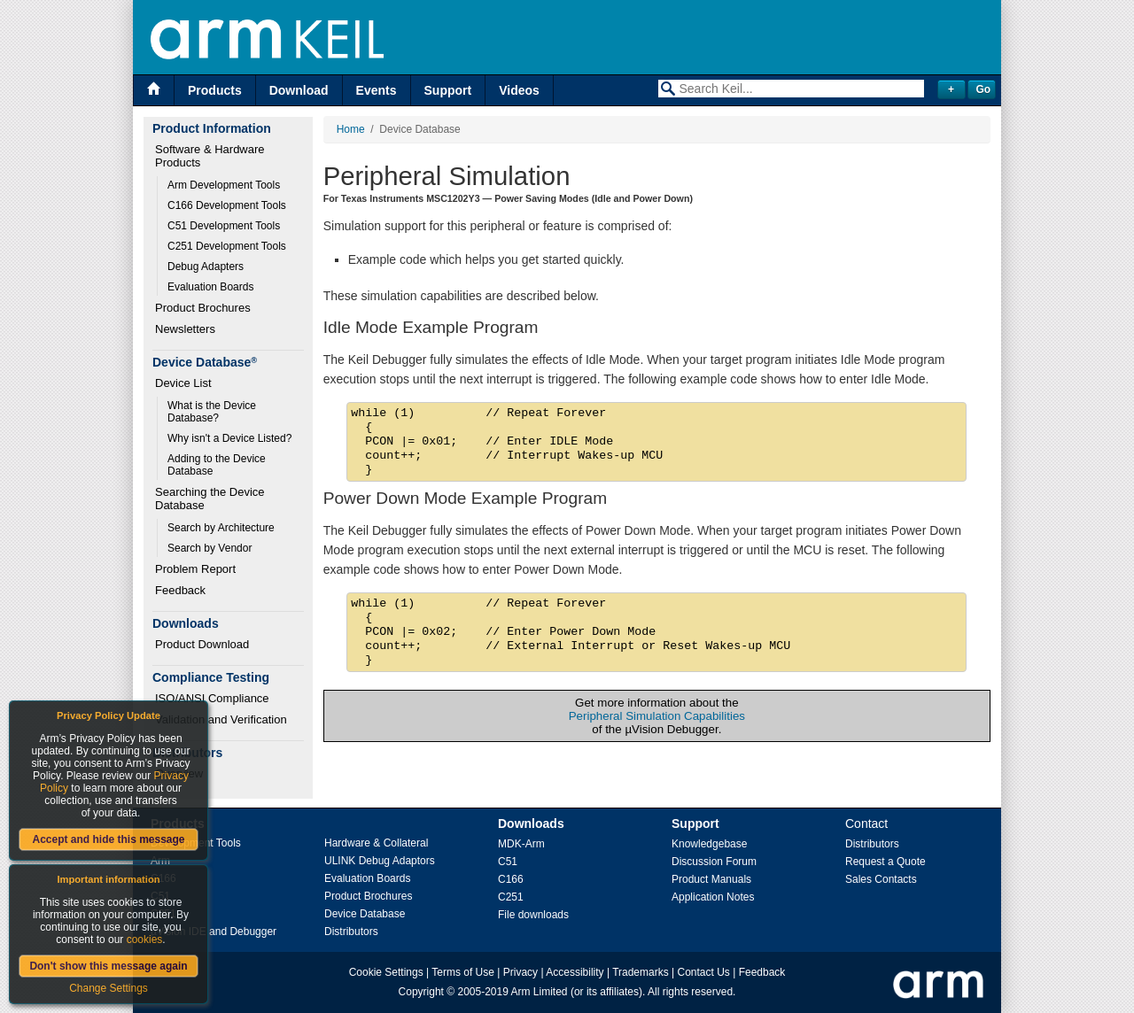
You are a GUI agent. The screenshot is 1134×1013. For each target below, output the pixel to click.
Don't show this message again (108, 966)
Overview (179, 773)
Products (215, 90)
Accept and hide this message (108, 839)
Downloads (531, 823)
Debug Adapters (205, 266)
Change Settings (108, 988)
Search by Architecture (221, 528)
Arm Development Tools (223, 185)
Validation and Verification (221, 719)
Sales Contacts (881, 879)
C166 (511, 879)
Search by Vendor (209, 548)
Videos (519, 90)
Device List (183, 383)
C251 (511, 897)
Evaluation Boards (210, 287)
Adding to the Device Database (217, 464)
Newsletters (185, 329)
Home (351, 129)
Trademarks (640, 972)
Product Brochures (203, 307)
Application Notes (713, 897)
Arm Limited (539, 992)
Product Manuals (711, 879)
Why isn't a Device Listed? (229, 438)
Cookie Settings (386, 972)
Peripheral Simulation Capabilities (657, 716)
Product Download (202, 644)
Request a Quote (885, 861)
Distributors (351, 931)
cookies (145, 939)
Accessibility (574, 972)
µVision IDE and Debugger (213, 931)
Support (448, 90)
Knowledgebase (709, 844)
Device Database (364, 914)
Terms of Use (462, 972)
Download (299, 90)
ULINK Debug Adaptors (379, 860)
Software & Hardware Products (211, 156)
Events (376, 90)
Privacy (520, 972)
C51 (507, 861)
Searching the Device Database (211, 498)
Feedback (180, 590)
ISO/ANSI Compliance (212, 698)
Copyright (421, 992)
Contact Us (704, 972)
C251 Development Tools (226, 246)
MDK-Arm (521, 844)
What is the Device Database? (213, 411)
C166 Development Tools (226, 205)
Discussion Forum (714, 861)
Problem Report (195, 569)
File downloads (533, 915)
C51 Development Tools (223, 226)
